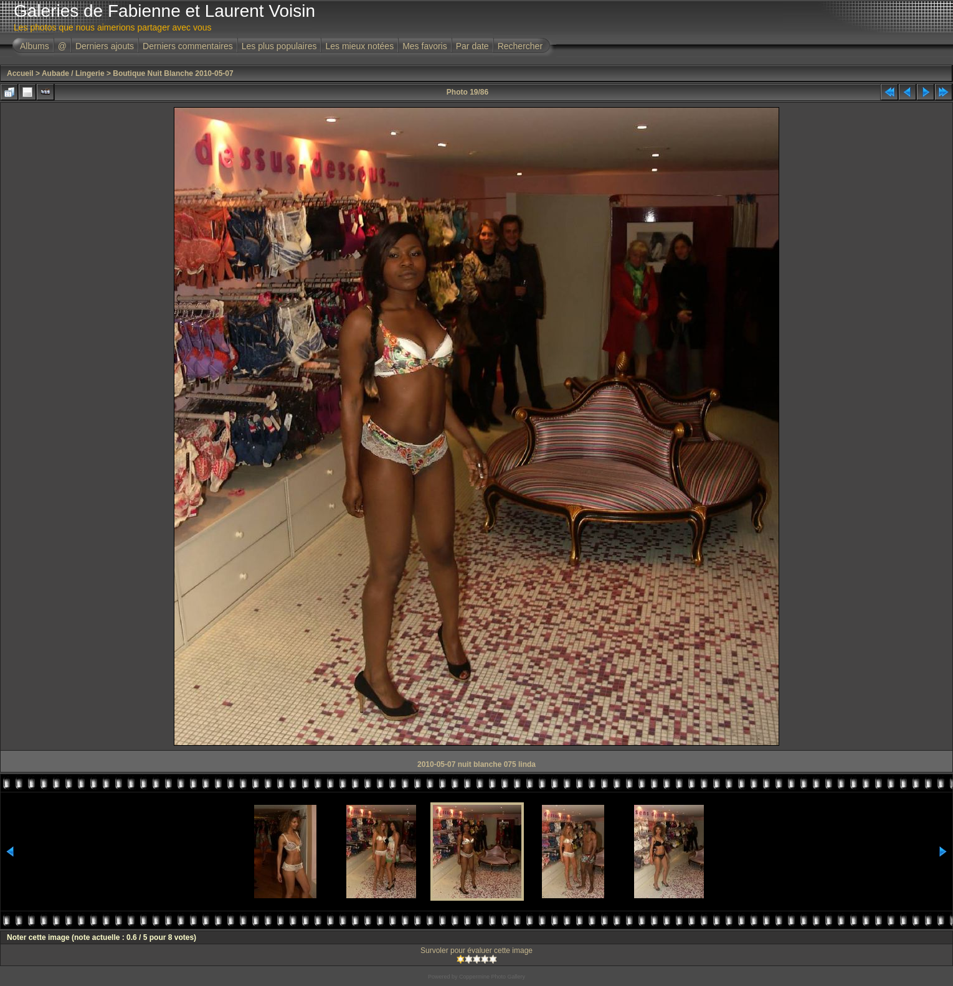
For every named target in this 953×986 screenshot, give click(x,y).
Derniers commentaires (188, 46)
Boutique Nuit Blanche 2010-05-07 (173, 73)
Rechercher (520, 46)
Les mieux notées (359, 46)
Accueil (20, 73)
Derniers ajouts (104, 46)
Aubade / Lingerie (73, 73)
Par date (472, 46)
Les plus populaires (279, 46)
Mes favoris (424, 46)
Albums (34, 46)
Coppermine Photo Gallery (492, 977)
